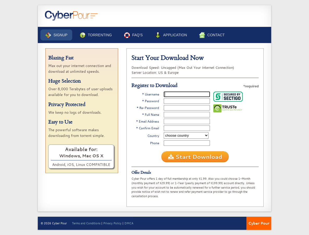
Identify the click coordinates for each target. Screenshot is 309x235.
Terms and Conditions (86, 223)
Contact (212, 35)
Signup (56, 35)
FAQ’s (133, 35)
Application (171, 35)
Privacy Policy (112, 223)
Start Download (195, 156)
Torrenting (96, 35)
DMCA (128, 223)
